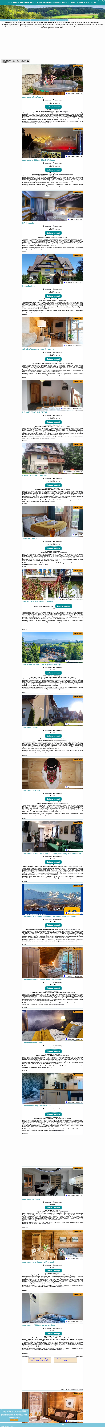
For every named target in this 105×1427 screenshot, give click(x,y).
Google (26, 1410)
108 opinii (65, 363)
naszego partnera (46, 123)
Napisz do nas (70, 1424)
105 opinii (59, 237)
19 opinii (59, 552)
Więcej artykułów (25, 1356)
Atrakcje (54, 20)
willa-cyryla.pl (100, 1)
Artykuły (64, 20)
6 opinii (60, 740)
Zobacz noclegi (53, 107)
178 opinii (59, 300)
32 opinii (61, 803)
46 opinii (61, 1055)
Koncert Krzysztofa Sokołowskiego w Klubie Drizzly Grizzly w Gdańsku (39, 1359)
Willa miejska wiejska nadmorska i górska (65, 1359)
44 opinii (63, 426)
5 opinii (61, 1212)
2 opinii (68, 992)
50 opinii (63, 489)
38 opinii (74, 866)
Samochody (45, 20)
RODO (18, 1417)
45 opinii (61, 111)
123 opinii (66, 1275)
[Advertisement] (52, 44)
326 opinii (67, 677)
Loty (35, 20)
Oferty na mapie (16, 20)
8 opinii (64, 1118)
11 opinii (65, 1338)
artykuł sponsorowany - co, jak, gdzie (75, 1389)
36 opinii (65, 174)
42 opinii (73, 929)
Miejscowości (25, 20)
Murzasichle (78, 66)
